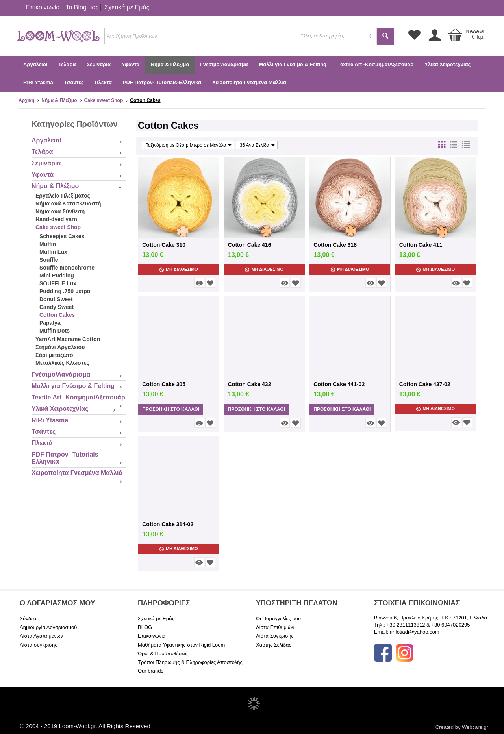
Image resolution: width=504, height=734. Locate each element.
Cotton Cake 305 (163, 384)
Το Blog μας (81, 7)
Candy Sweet (56, 307)
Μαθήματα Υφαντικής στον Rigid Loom (181, 645)
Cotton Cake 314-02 (167, 524)
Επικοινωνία (43, 7)
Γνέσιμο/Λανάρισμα (224, 64)
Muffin (47, 244)
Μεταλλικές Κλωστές (62, 363)
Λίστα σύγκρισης (38, 645)
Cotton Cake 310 (163, 245)
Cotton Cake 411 (421, 245)
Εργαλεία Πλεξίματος (62, 195)
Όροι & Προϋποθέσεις (163, 653)
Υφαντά (131, 64)
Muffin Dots (54, 330)
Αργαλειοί (35, 64)
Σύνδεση (29, 618)
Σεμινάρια (98, 64)
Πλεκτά (102, 82)
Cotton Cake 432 (249, 384)
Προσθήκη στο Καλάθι (170, 409)
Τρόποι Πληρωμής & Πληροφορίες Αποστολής (190, 662)
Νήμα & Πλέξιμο (170, 64)
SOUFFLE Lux (57, 283)
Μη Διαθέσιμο (178, 269)
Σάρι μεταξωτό (54, 355)
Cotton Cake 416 (249, 245)
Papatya (50, 323)
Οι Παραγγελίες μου (278, 618)
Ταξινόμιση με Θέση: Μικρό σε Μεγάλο (189, 145)
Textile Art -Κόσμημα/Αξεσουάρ (375, 64)
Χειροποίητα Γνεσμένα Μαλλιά (249, 82)
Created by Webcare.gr (461, 727)
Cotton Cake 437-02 (424, 384)
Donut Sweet (56, 299)
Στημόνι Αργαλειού (60, 347)
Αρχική (26, 100)
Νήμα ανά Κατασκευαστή (68, 203)
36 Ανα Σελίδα (257, 145)
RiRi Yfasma (38, 82)
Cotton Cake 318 (335, 245)
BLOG (145, 627)
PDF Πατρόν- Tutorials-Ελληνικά (162, 82)
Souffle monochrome (66, 267)
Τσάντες (74, 82)
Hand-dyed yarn (56, 219)
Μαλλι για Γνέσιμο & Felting (292, 64)
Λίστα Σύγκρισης (275, 636)
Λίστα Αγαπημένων (41, 636)
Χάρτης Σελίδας (273, 645)
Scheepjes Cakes (61, 236)
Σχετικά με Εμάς (126, 7)
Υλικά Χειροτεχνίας (447, 64)
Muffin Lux (53, 252)
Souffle (48, 260)
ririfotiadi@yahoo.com (414, 632)
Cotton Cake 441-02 (339, 384)
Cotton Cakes (57, 315)
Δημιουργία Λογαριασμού (48, 627)
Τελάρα (67, 64)
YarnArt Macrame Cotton (67, 339)
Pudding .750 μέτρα (64, 291)
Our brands (150, 671)
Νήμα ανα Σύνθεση (60, 211)
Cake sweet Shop (103, 100)
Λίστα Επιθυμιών (275, 627)
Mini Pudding (56, 275)
